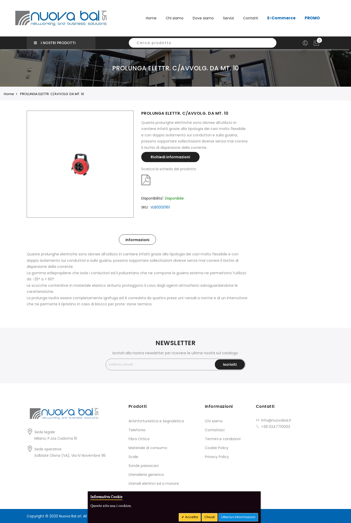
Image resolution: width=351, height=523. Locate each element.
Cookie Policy (216, 447)
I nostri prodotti (55, 42)
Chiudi (209, 517)
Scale (133, 456)
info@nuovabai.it (276, 420)
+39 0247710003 (275, 426)
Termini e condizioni (223, 438)
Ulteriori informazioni (238, 517)
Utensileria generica (146, 474)
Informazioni (137, 239)
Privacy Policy (217, 456)
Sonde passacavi (144, 465)
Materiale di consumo (148, 447)
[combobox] (202, 42)
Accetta (191, 517)
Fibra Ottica (139, 438)
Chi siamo (214, 421)
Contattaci (214, 430)
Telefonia (137, 430)
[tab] (137, 239)
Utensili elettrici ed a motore (154, 483)
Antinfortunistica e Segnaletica (156, 421)
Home (151, 18)
